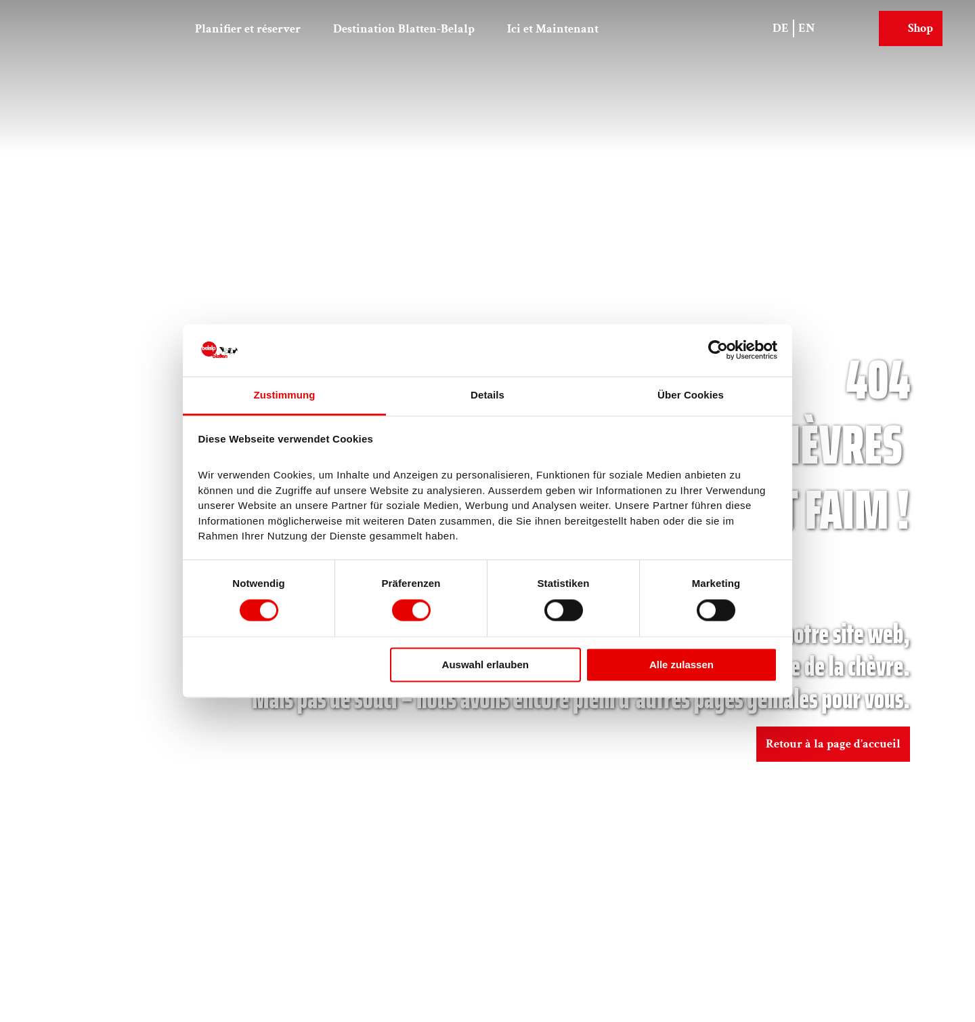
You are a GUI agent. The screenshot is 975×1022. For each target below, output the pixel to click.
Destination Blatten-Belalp (404, 29)
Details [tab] (487, 395)
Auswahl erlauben (485, 664)
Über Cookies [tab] (690, 395)
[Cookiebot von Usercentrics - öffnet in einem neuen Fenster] (718, 350)
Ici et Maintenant (553, 29)
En (806, 28)
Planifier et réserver (248, 29)
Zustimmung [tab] (285, 395)
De (781, 28)
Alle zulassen (681, 664)
